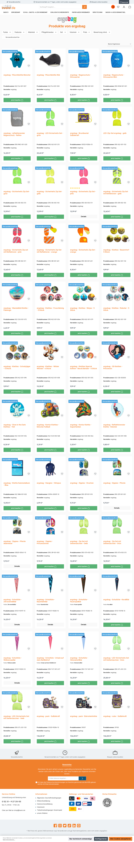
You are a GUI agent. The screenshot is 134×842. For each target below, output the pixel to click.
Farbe (7, 32)
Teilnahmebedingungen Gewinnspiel (49, 810)
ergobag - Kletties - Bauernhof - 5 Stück (116, 251)
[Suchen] (84, 7)
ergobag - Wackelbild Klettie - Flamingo (16, 309)
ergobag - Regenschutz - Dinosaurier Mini (113, 76)
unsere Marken (42, 813)
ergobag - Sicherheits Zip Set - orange (83, 251)
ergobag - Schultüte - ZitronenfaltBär (13, 601)
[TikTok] (69, 825)
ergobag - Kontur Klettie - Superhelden (80, 426)
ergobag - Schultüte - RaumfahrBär (46, 601)
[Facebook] (55, 825)
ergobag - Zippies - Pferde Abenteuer (15, 543)
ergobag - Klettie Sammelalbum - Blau (17, 484)
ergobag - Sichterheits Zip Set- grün (17, 193)
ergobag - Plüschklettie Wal (48, 75)
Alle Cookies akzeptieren (120, 839)
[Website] (79, 825)
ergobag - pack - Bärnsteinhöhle (83, 717)
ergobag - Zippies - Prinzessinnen (45, 543)
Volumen (75, 32)
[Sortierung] (119, 44)
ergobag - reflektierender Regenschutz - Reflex (14, 134)
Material (33, 32)
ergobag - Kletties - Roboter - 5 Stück (116, 309)
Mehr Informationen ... (9, 839)
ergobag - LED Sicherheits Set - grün (50, 134)
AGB (88, 782)
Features (20, 32)
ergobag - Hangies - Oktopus (49, 483)
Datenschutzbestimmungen (55, 782)
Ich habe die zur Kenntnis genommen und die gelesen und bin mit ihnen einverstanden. (67, 783)
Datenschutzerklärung (44, 804)
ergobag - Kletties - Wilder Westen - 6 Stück (48, 368)
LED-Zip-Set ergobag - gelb (114, 133)
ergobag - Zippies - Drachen (82, 483)
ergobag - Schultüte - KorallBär (116, 600)
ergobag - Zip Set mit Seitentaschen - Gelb (79, 543)
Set (63, 32)
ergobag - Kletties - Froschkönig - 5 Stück (50, 309)
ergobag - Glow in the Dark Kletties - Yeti (15, 426)
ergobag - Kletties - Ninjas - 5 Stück (82, 309)
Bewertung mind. (102, 32)
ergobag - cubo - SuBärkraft (115, 717)
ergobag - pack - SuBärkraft (48, 717)
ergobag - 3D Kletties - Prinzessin (112, 368)
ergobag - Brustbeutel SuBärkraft (79, 134)
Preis (86, 32)
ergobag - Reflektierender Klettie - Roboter (114, 426)
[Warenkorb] (129, 7)
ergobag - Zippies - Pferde (114, 483)
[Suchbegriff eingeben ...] (60, 7)
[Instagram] (60, 825)
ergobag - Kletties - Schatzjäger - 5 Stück (17, 368)
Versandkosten (62, 831)
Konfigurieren (101, 839)
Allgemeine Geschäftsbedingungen (49, 798)
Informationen (41, 794)
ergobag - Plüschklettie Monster (17, 75)
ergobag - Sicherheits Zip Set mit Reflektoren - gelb (115, 193)
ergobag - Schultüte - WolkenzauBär (13, 660)
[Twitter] (65, 825)
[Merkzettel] (118, 7)
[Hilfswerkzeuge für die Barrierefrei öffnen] (113, 7)
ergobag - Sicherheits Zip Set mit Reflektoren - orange (49, 251)
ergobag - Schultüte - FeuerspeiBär (79, 601)
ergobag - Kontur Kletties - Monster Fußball (48, 426)
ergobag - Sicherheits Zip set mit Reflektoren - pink (16, 251)
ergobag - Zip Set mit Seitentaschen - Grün (112, 543)
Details (83, 217)
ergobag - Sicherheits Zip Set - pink (83, 193)
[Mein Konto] (124, 7)
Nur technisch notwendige (80, 839)
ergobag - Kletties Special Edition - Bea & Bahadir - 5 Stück (83, 368)
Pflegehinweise (49, 32)
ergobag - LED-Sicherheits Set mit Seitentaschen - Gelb (16, 718)
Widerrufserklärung (43, 801)
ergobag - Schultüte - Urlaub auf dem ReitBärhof (50, 660)
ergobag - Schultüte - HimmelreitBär (79, 660)
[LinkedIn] (74, 825)
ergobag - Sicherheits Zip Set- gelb (49, 193)
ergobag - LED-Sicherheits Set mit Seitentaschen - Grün (116, 660)
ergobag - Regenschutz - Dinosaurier (80, 76)
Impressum (41, 807)
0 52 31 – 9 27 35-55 (11, 801)
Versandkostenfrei (12, 37)
